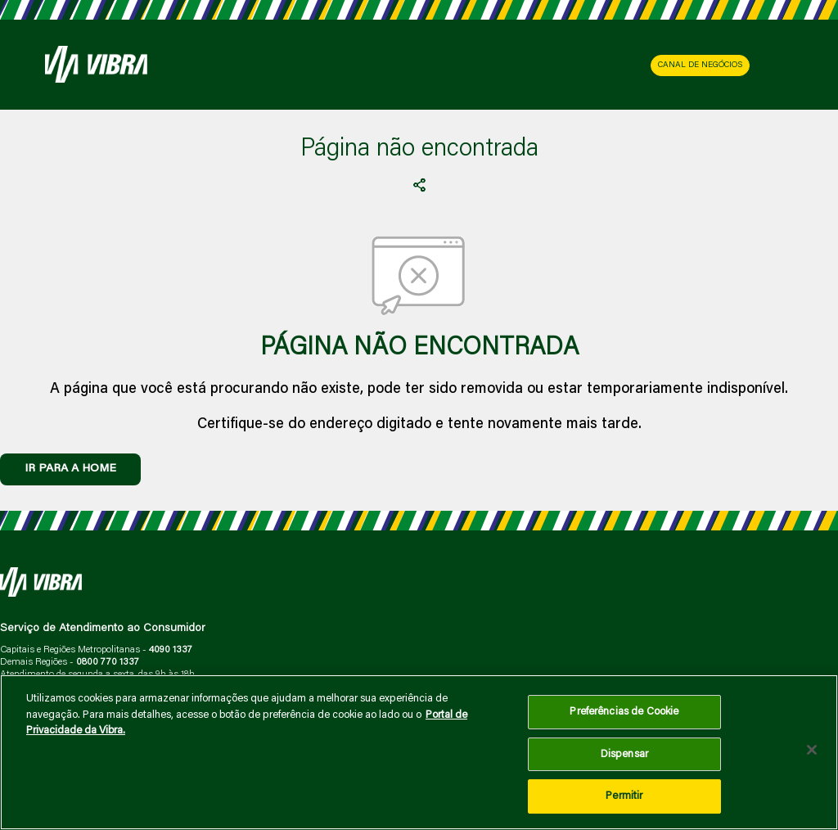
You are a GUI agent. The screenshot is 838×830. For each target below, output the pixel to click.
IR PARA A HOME (70, 469)
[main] (419, 752)
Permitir (624, 796)
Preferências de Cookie (624, 711)
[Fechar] (812, 750)
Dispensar (624, 754)
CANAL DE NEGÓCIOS (700, 65)
